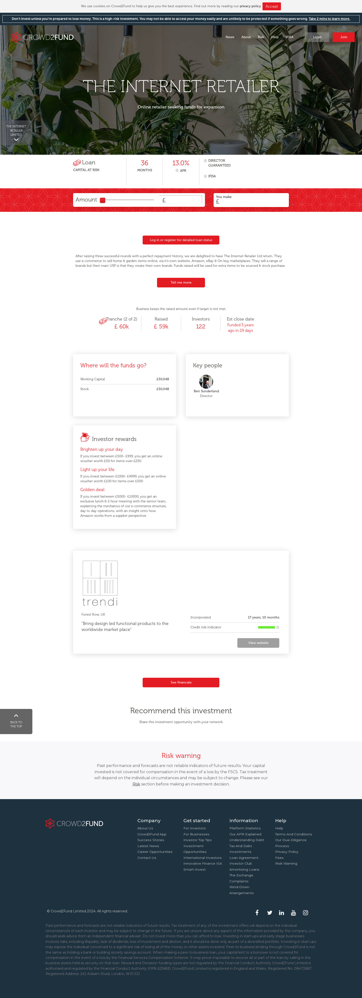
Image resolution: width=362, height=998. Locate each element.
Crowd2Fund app (151, 834)
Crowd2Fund (42, 36)
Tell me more (181, 282)
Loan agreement (243, 858)
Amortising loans (244, 869)
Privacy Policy (286, 852)
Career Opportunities (155, 852)
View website (258, 643)
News (230, 37)
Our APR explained (245, 834)
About (246, 37)
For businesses (196, 834)
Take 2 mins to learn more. (329, 19)
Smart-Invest (194, 869)
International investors (202, 858)
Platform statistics (245, 828)
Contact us (146, 858)
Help (275, 37)
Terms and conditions (293, 834)
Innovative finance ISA (202, 863)
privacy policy (250, 6)
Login (317, 37)
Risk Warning (286, 863)
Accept (272, 6)
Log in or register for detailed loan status (181, 240)
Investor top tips (197, 840)
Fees (279, 858)
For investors (194, 828)
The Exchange (241, 875)
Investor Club (240, 863)
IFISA (289, 37)
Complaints (239, 881)
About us (145, 828)
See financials (181, 682)
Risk (261, 37)
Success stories (150, 840)
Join (343, 37)
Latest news (148, 846)
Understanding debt (246, 840)
